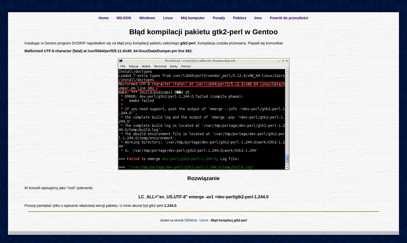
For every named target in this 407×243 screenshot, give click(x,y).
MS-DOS (124, 18)
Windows (147, 18)
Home (104, 18)
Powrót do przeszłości (289, 18)
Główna (191, 220)
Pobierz (239, 18)
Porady (219, 18)
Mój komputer (193, 18)
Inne (258, 18)
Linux (168, 18)
